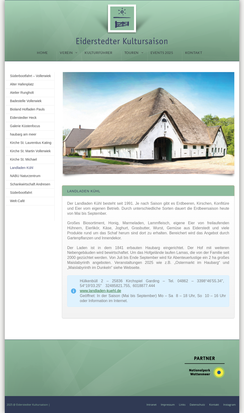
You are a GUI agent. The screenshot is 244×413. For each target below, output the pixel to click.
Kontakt (214, 404)
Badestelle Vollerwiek (25, 101)
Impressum (168, 404)
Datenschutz (197, 404)
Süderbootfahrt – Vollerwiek (30, 76)
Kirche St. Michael (23, 159)
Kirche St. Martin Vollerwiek (30, 151)
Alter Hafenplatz (22, 84)
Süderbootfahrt (21, 192)
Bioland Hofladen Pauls (27, 109)
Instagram (229, 404)
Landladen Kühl (21, 168)
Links (182, 404)
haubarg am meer (23, 134)
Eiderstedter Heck (23, 118)
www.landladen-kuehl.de (100, 291)
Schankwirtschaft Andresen (30, 184)
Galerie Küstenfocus (25, 126)
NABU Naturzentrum (25, 176)
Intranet (152, 404)
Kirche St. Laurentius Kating (30, 143)
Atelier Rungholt (22, 92)
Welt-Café (17, 201)
